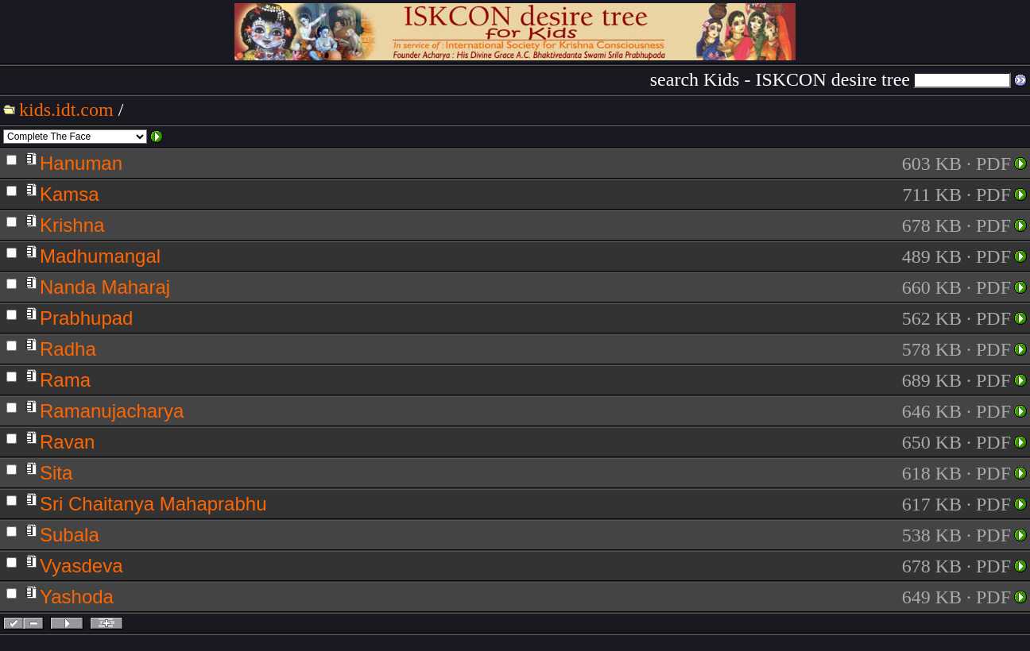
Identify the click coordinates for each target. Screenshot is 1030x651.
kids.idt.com (66, 109)
